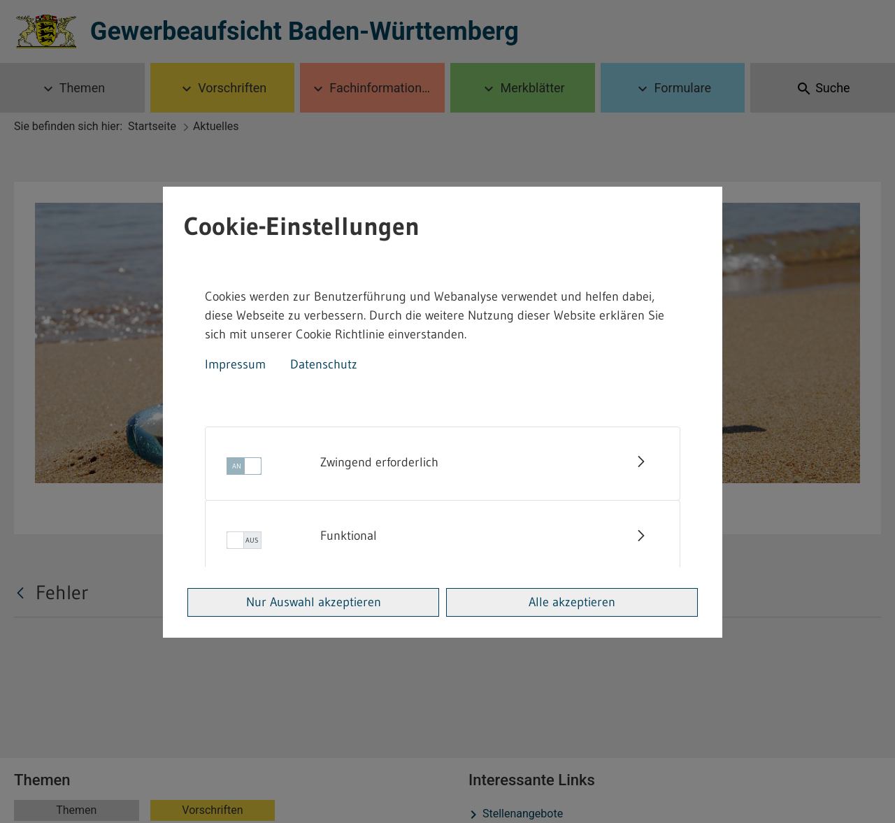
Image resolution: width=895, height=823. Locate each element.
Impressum (235, 364)
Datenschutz (323, 364)
